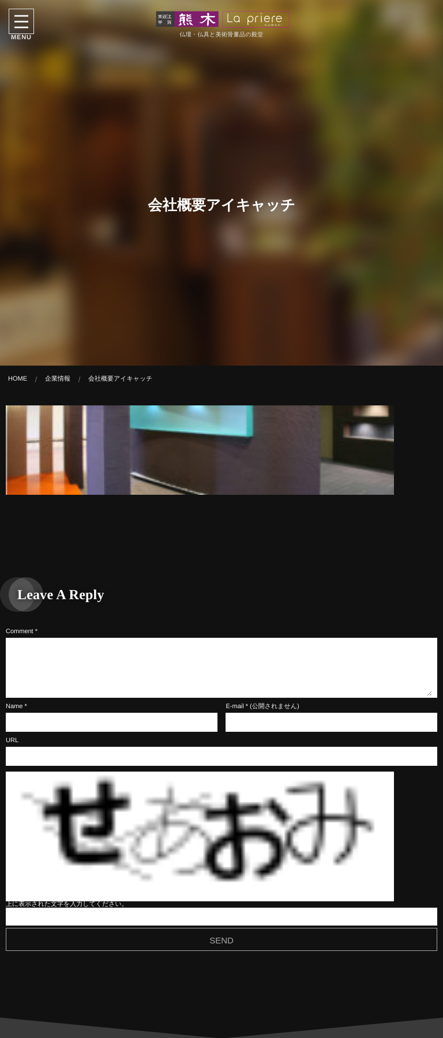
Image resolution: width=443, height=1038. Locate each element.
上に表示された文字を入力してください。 (67, 904)
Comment (19, 631)
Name (14, 706)
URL (12, 740)
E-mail (234, 706)
